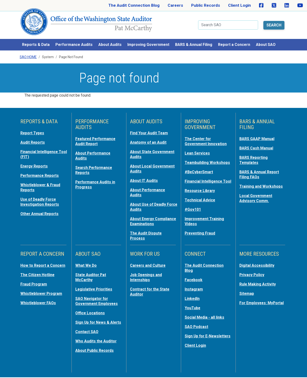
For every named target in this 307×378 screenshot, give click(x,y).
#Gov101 (193, 213)
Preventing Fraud (201, 237)
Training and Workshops (262, 181)
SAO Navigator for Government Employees (98, 298)
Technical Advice (201, 204)
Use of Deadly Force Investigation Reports (41, 196)
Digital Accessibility (257, 263)
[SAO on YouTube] (300, 5)
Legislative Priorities (94, 287)
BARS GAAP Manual (257, 135)
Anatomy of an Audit (149, 138)
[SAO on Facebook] (261, 5)
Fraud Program (34, 287)
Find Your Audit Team (150, 129)
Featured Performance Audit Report (97, 138)
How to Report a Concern (35, 266)
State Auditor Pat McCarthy (91, 275)
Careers (175, 5)
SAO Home (28, 54)
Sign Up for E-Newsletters (198, 335)
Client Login (239, 5)
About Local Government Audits (148, 164)
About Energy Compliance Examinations (143, 218)
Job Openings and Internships (147, 275)
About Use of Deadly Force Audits (149, 201)
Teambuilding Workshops (197, 161)
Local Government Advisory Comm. (257, 193)
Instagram (194, 287)
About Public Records (96, 351)
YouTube (193, 305)
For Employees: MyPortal (254, 303)
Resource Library (201, 195)
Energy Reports (35, 162)
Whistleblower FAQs (39, 305)
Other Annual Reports (41, 208)
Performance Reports (41, 171)
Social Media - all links (205, 314)
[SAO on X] (274, 5)
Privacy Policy (252, 273)
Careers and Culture (149, 263)
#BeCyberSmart (200, 172)
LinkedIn (193, 296)
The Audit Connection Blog (133, 5)
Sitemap (247, 291)
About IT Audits (144, 176)
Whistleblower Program (42, 296)
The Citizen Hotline (38, 277)
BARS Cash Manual (257, 144)
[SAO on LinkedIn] (286, 5)
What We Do (86, 263)
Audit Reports (33, 138)
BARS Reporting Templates (254, 156)
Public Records (205, 5)
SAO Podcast (197, 323)
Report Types (33, 129)
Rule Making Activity (258, 282)
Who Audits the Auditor (97, 342)
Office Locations (91, 310)
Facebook (194, 277)
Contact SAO (87, 333)
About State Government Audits (148, 150)
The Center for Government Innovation (207, 138)
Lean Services (198, 149)
